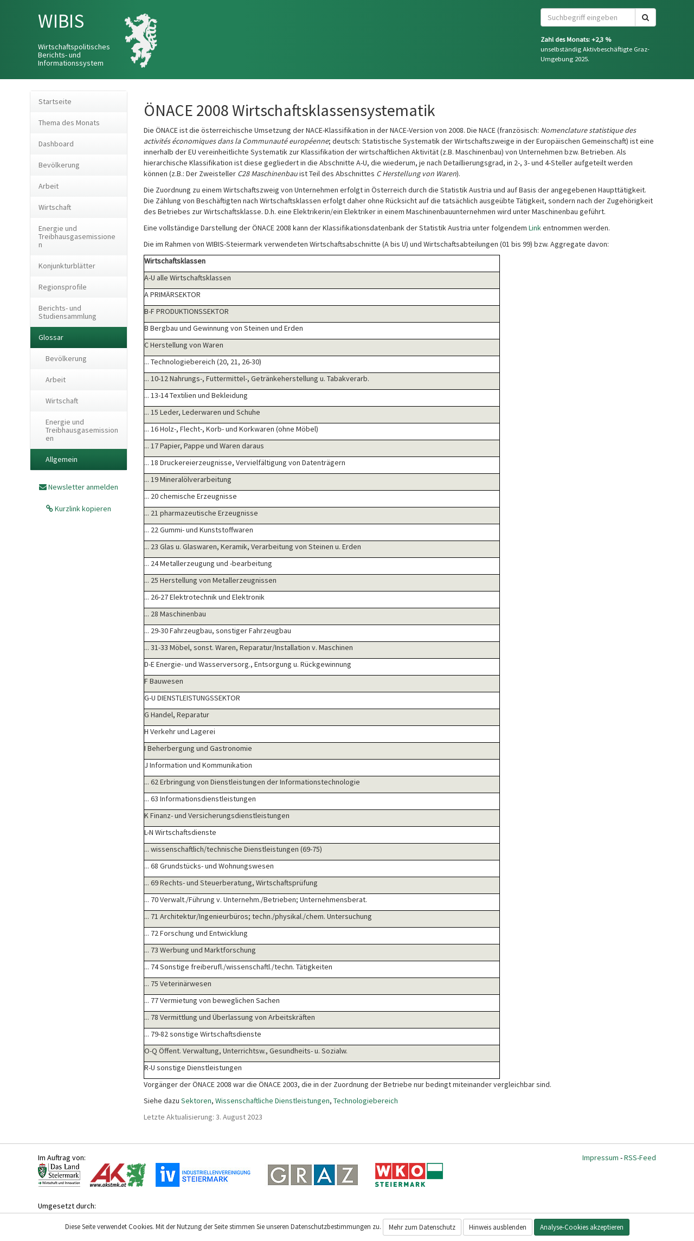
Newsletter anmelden (83, 487)
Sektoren (196, 1100)
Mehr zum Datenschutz (422, 1227)
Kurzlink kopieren (82, 508)
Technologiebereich (365, 1100)
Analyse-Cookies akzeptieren (582, 1227)
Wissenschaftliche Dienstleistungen (272, 1100)
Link (535, 228)
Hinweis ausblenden (497, 1227)
